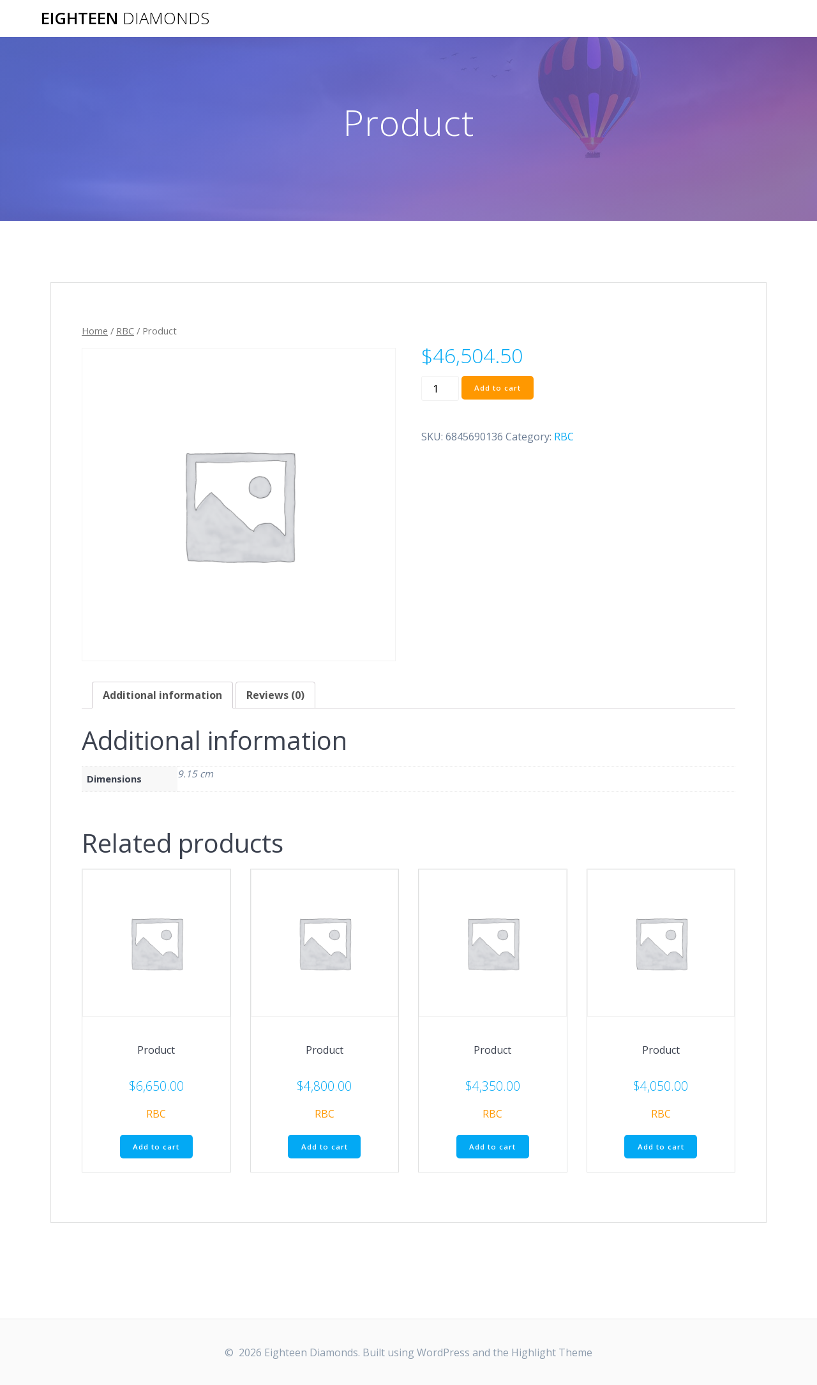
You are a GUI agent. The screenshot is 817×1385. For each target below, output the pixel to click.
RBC (125, 330)
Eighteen (125, 18)
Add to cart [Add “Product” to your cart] (156, 1147)
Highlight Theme (551, 1352)
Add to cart (499, 387)
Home (95, 330)
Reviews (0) (275, 695)
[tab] (162, 695)
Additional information (162, 695)
